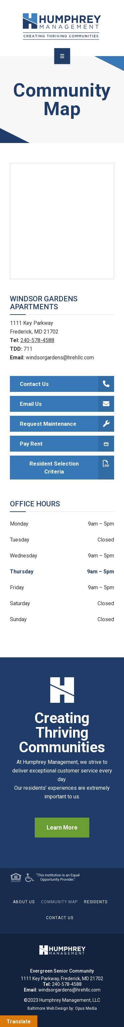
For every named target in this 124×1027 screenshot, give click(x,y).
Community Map (59, 902)
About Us (24, 902)
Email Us (67, 404)
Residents (95, 902)
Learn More (62, 827)
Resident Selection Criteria (71, 467)
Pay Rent (67, 444)
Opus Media (86, 1008)
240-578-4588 (37, 340)
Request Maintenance (67, 424)
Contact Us (67, 384)
